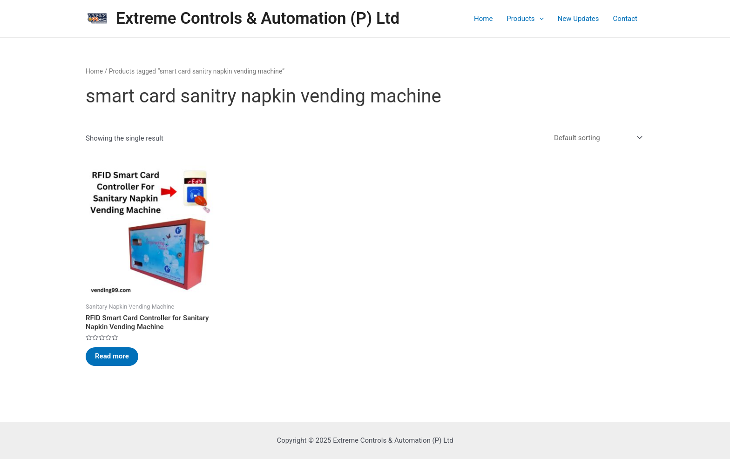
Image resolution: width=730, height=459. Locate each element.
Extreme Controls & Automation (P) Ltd (257, 18)
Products (525, 18)
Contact (625, 18)
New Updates (578, 18)
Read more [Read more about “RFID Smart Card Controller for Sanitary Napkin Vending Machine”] (112, 356)
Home (483, 18)
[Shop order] (596, 138)
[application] (539, 18)
